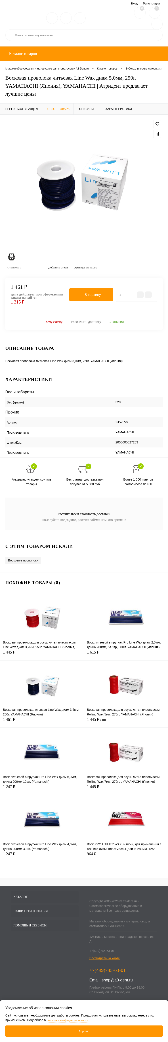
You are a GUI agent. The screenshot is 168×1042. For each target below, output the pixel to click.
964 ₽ (126, 856)
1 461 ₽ (42, 722)
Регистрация (151, 3)
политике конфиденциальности (67, 1020)
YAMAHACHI (125, 452)
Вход (134, 3)
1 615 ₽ (126, 655)
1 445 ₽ (42, 655)
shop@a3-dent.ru (117, 980)
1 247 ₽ (42, 789)
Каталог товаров (22, 53)
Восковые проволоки (23, 560)
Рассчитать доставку (86, 322)
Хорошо (84, 1031)
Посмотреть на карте (104, 958)
